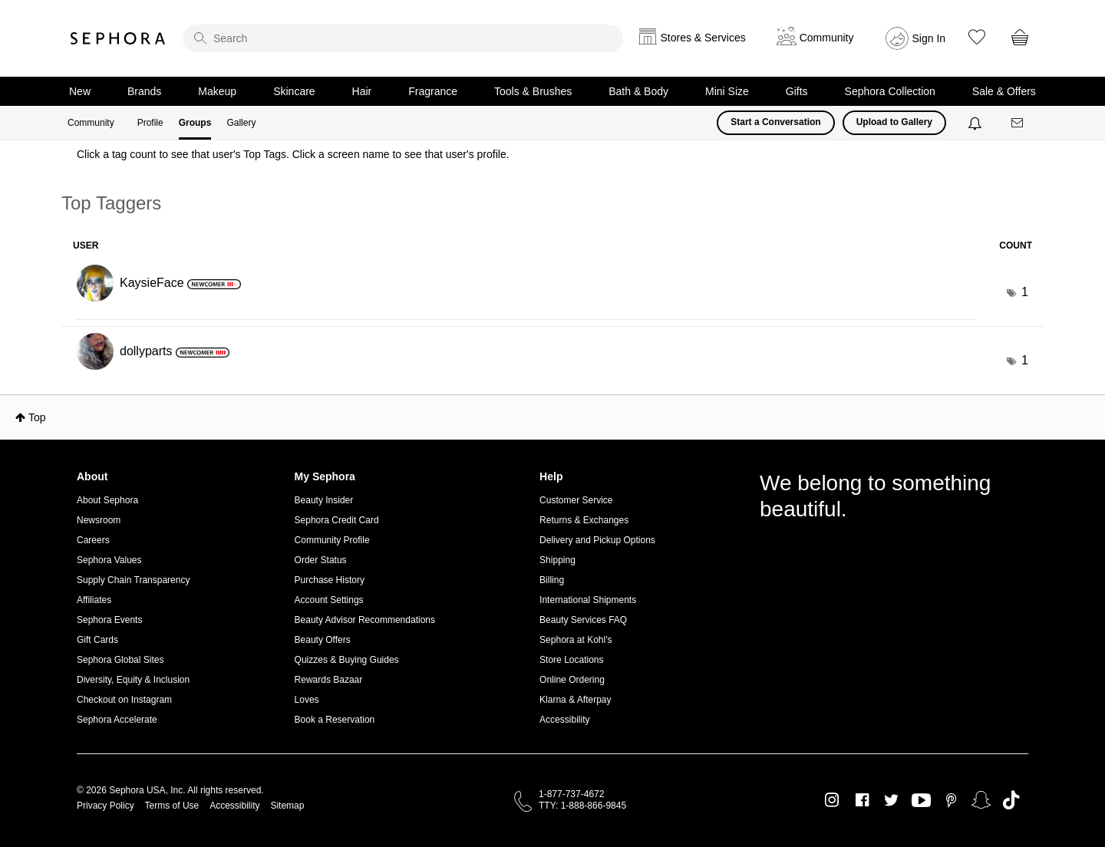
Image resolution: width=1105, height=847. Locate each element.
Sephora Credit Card (337, 520)
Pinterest (951, 800)
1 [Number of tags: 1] (1024, 291)
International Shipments (587, 600)
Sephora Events (109, 620)
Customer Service (575, 500)
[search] (403, 38)
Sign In (929, 38)
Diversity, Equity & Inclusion (133, 679)
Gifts (797, 91)
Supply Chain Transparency (133, 580)
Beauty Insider (324, 500)
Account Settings (329, 600)
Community (91, 122)
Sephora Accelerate (117, 719)
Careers (93, 540)
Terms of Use (172, 805)
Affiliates (94, 600)
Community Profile (332, 540)
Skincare (294, 91)
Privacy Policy (105, 805)
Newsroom (98, 520)
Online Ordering (572, 679)
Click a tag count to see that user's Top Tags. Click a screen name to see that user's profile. (293, 154)
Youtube (921, 801)
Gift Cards (97, 639)
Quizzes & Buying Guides (347, 659)
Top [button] (37, 417)
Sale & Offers (1004, 91)
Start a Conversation (775, 122)
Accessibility (564, 719)
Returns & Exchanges (583, 520)
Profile (150, 122)
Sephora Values (109, 560)
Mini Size (727, 91)
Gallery (241, 122)
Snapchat (981, 800)
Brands (144, 91)
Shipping (557, 560)
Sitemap (287, 805)
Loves (307, 699)
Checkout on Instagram (124, 699)
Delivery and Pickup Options (597, 540)
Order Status (321, 560)
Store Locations (571, 659)
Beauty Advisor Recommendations (365, 620)
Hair (362, 91)
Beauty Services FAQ (583, 620)
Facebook (862, 800)
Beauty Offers (323, 639)
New (80, 91)
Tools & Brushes (533, 91)
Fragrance (432, 91)
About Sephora (107, 500)
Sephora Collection (890, 91)
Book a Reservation (335, 719)
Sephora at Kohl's (575, 639)
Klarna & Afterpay (575, 699)
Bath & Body (638, 91)
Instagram (832, 800)
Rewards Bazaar (329, 679)
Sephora (118, 38)
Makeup (217, 91)
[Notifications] (976, 122)
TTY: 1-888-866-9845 (582, 805)
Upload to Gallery (894, 122)
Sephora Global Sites (120, 659)
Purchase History (329, 580)
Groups (195, 122)
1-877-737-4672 (571, 794)
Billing (551, 580)
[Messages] (1018, 123)
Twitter (891, 800)
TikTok (1011, 800)
